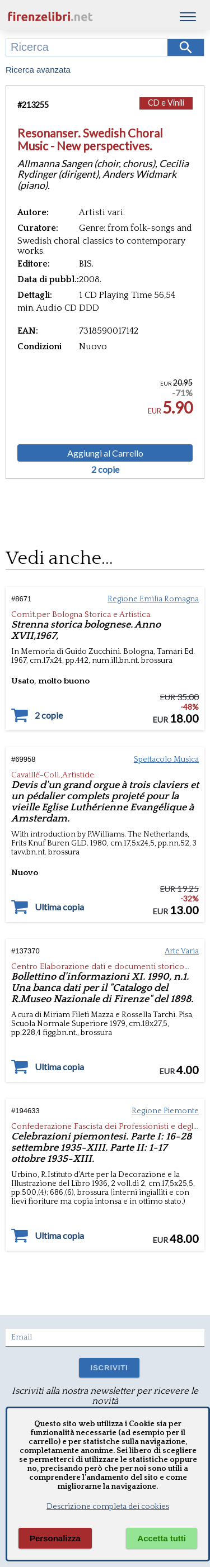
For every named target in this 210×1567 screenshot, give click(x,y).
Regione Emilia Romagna (153, 599)
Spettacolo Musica (166, 759)
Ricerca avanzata (38, 69)
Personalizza (55, 1538)
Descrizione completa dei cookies (107, 1506)
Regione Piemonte (165, 1111)
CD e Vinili (166, 102)
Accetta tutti (161, 1538)
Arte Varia (182, 951)
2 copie (105, 469)
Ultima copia (59, 907)
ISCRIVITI (109, 1368)
